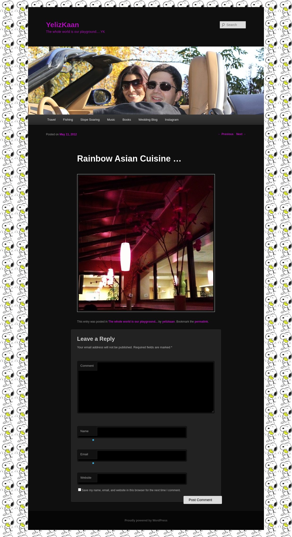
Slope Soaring (90, 119)
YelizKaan (62, 25)
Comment (87, 365)
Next (241, 134)
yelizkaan (168, 321)
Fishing (68, 119)
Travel (51, 119)
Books (126, 119)
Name (87, 432)
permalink (201, 321)
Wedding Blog (148, 119)
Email (87, 455)
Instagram (172, 119)
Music (111, 119)
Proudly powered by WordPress (146, 520)
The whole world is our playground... (133, 321)
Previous (226, 134)
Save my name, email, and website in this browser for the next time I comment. (131, 490)
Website (86, 477)
